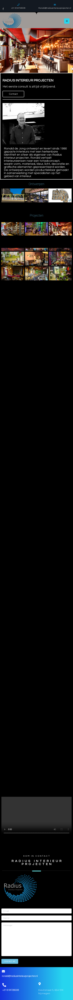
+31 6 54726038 (10, 990)
